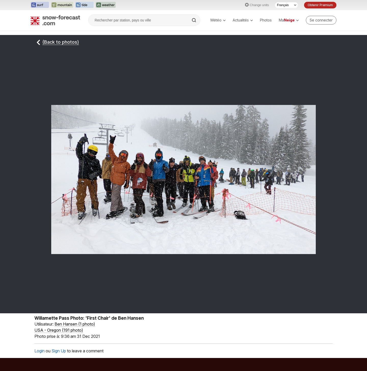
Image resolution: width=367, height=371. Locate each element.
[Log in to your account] (321, 20)
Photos (266, 20)
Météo (218, 20)
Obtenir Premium (320, 5)
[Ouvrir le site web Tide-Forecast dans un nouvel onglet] (84, 5)
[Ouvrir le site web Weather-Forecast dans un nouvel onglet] (106, 5)
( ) (75, 324)
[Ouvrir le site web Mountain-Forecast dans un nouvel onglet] (62, 5)
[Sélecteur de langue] (286, 5)
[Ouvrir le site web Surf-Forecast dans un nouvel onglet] (40, 5)
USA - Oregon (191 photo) (58, 330)
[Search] (194, 20)
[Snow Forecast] (55, 20)
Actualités (243, 20)
